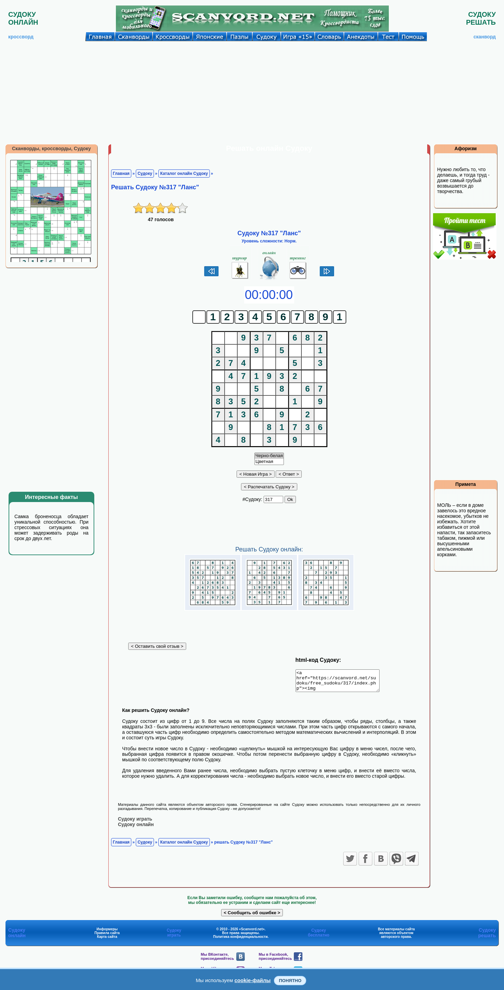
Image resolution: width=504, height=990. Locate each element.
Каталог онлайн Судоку (184, 173)
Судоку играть (135, 822)
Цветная (269, 462)
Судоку (144, 173)
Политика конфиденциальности (240, 940)
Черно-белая (269, 456)
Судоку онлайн (136, 828)
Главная (121, 173)
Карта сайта (107, 940)
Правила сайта (107, 937)
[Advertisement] (252, 93)
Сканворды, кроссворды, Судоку (51, 148)
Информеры (107, 933)
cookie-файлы (253, 980)
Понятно (290, 980)
